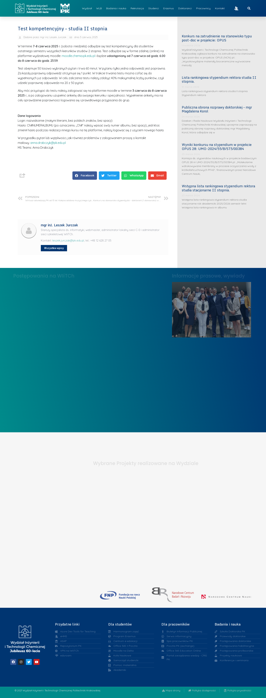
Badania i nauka (116, 8)
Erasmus (168, 8)
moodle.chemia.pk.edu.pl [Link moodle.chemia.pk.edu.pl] (78, 56)
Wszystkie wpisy (54, 248)
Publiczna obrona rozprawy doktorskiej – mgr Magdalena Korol (217, 109)
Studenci (153, 8)
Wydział (87, 8)
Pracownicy (203, 8)
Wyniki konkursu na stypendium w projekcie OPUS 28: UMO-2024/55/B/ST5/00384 (217, 146)
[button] (84, 175)
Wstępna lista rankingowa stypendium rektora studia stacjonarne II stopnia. (218, 188)
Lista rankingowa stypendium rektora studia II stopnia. (219, 79)
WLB (99, 8)
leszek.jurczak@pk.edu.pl (68, 240)
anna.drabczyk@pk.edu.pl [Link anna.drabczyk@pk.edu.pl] (48, 143)
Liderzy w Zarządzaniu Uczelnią (211, 308)
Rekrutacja (137, 8)
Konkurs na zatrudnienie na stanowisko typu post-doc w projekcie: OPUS (217, 38)
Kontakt (220, 8)
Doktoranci (185, 8)
